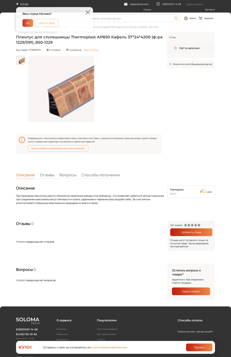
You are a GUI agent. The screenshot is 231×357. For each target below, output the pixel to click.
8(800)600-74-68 (27, 329)
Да (28, 23)
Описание (25, 174)
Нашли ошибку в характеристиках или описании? (58, 148)
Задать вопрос (91, 49)
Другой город (47, 23)
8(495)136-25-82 (26, 334)
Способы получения (100, 174)
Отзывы (47, 174)
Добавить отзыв (191, 232)
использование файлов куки (109, 347)
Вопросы (68, 174)
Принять (199, 347)
